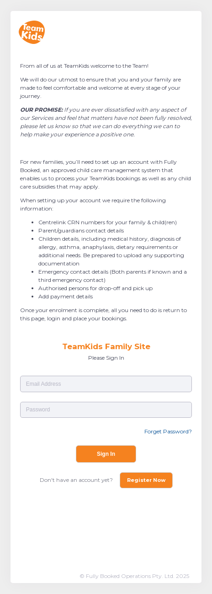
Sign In (106, 454)
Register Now (146, 480)
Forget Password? (168, 431)
